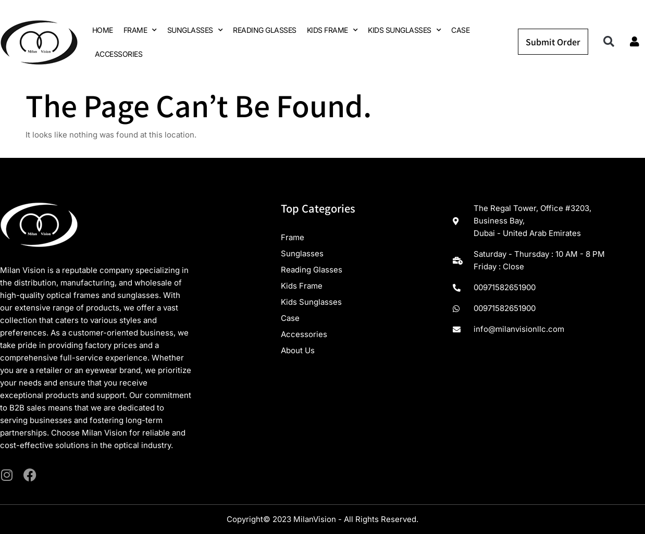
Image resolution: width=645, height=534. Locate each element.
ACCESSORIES (119, 53)
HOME (102, 30)
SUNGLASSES (195, 30)
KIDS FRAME (332, 30)
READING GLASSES (264, 30)
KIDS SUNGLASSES (404, 30)
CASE (460, 30)
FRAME (140, 30)
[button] (609, 42)
